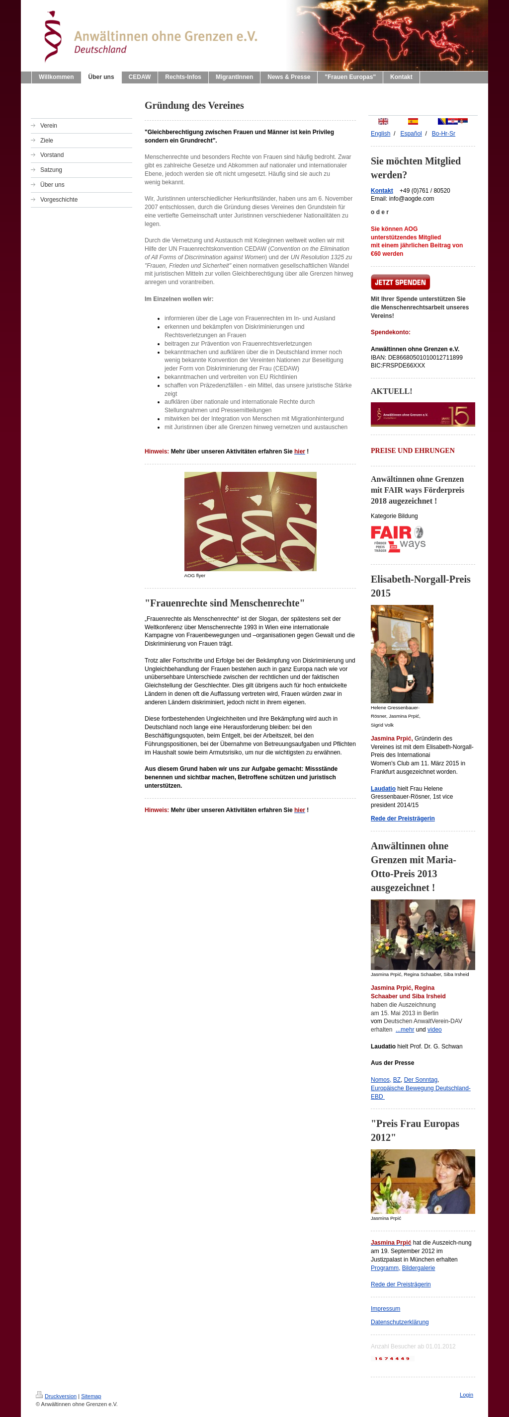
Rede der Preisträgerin (401, 1284)
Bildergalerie (418, 1268)
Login (466, 1395)
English (380, 133)
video (434, 1029)
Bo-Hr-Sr (443, 133)
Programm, (385, 1268)
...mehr (405, 1029)
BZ (397, 1079)
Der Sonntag (420, 1079)
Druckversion (56, 1396)
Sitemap (91, 1396)
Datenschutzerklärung (400, 1322)
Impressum (385, 1308)
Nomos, (381, 1079)
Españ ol (411, 133)
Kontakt (382, 190)
